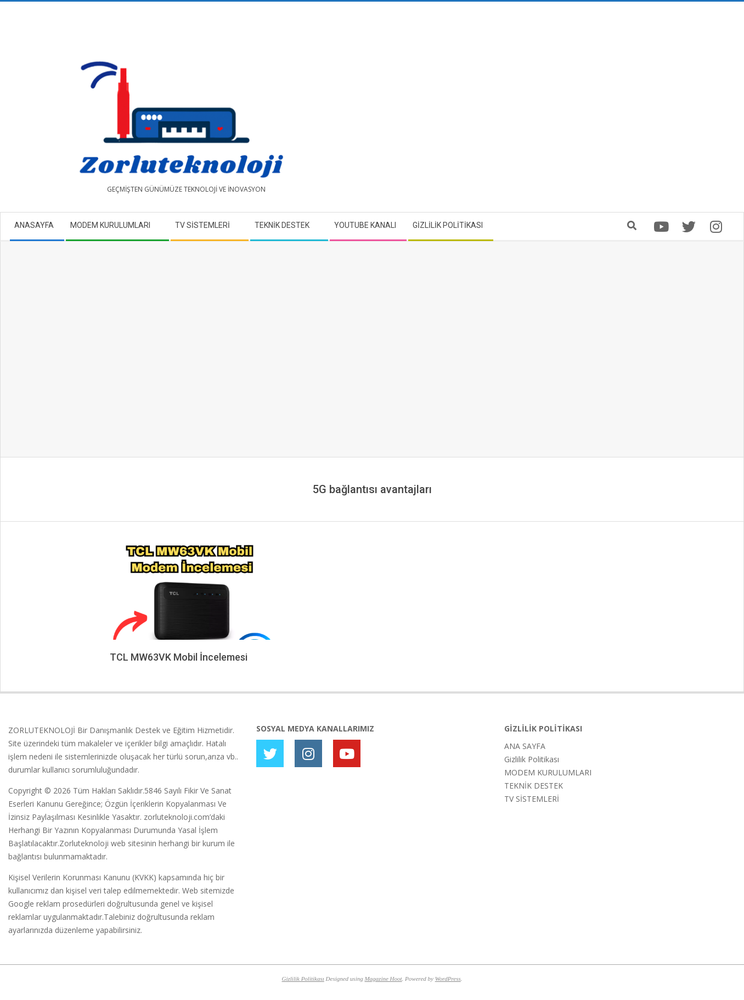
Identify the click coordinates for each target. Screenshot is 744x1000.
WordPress (448, 978)
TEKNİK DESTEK (533, 785)
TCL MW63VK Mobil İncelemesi (178, 657)
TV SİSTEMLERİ (531, 799)
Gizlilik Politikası (531, 759)
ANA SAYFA (524, 746)
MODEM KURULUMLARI (547, 772)
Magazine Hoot (383, 978)
